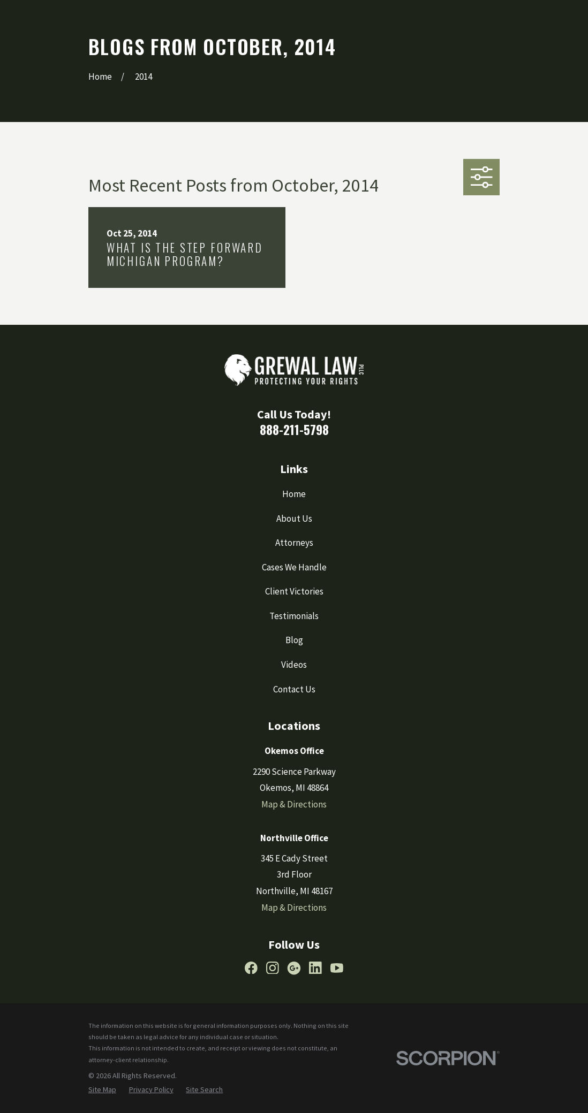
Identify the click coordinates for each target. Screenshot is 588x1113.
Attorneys (294, 542)
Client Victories (294, 591)
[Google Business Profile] (294, 968)
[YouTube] (336, 968)
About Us (294, 518)
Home (294, 494)
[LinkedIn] (315, 968)
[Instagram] (272, 968)
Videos (294, 664)
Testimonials (294, 616)
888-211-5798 (294, 429)
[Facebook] (251, 968)
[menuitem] (102, 1090)
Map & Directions (294, 804)
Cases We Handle (294, 567)
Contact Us (294, 689)
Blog (294, 640)
